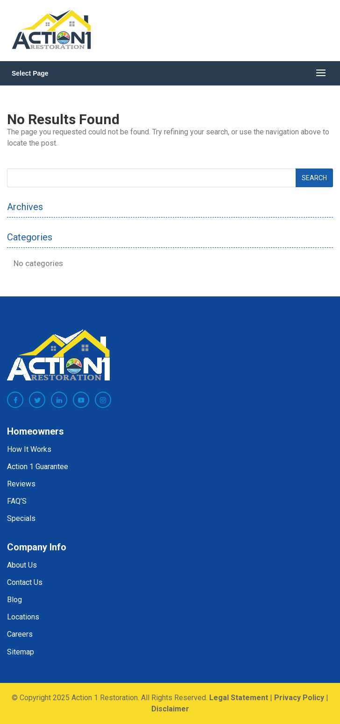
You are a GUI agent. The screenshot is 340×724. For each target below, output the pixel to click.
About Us (22, 565)
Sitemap (20, 651)
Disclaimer (170, 708)
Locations (23, 616)
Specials (21, 518)
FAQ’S (17, 501)
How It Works (29, 449)
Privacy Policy (299, 697)
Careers (20, 634)
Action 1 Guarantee (37, 466)
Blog (14, 599)
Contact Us (24, 582)
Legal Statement (238, 697)
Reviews (21, 483)
